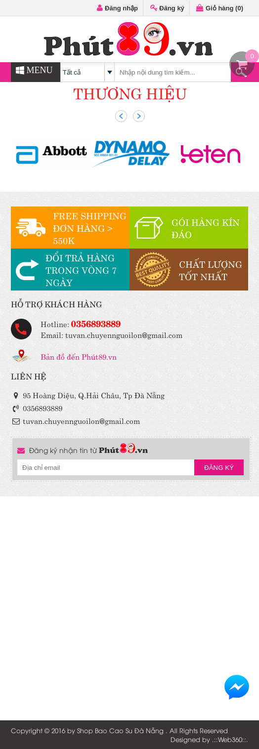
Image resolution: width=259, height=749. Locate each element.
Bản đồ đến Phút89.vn (79, 356)
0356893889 (96, 322)
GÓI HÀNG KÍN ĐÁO (206, 227)
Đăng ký (167, 8)
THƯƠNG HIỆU (130, 92)
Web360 (230, 739)
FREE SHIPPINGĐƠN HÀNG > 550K (90, 227)
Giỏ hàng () (219, 8)
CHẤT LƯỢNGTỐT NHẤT (210, 269)
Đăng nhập (117, 8)
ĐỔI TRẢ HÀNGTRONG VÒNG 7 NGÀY (81, 269)
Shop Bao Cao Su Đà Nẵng (120, 730)
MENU (34, 70)
